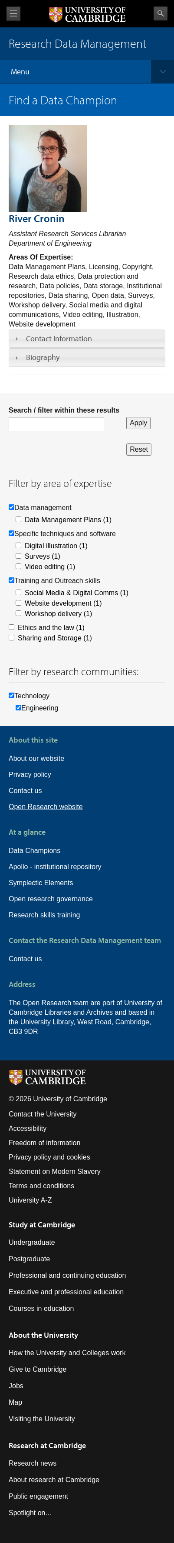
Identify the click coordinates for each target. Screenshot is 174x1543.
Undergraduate (32, 1242)
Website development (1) (63, 603)
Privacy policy (30, 774)
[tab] (87, 339)
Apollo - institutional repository (55, 866)
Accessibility (27, 1128)
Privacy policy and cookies (49, 1157)
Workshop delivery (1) (58, 613)
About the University (43, 1335)
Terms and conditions (41, 1186)
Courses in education (41, 1308)
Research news (32, 1463)
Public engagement (38, 1496)
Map (15, 1402)
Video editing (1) (50, 566)
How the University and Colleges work (67, 1352)
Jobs (16, 1386)
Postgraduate (29, 1259)
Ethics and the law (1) (51, 627)
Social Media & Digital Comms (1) (76, 593)
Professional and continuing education (67, 1275)
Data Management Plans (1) (68, 519)
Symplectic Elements (41, 882)
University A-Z (30, 1200)
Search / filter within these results (64, 410)
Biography (42, 357)
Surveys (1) (42, 556)
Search (160, 13)
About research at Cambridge (54, 1479)
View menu (13, 14)
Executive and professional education (66, 1292)
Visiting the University (42, 1419)
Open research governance (51, 899)
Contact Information (59, 338)
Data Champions (34, 850)
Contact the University (43, 1114)
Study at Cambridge (42, 1225)
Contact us (25, 790)
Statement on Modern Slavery (55, 1171)
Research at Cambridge (47, 1445)
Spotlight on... (30, 1512)
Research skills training (44, 915)
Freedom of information (44, 1142)
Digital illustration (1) (56, 546)
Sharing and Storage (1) (55, 638)
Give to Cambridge (37, 1369)
